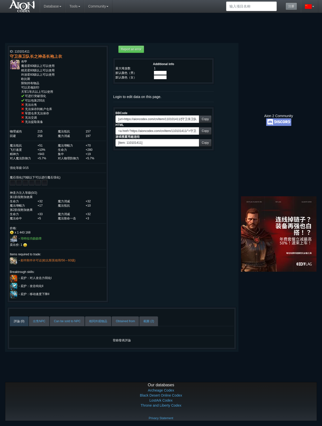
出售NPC (39, 321)
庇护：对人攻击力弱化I (36, 278)
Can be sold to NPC (67, 321)
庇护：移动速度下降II (35, 294)
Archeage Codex (161, 390)
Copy (205, 119)
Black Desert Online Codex (161, 395)
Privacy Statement (161, 418)
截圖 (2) (148, 321)
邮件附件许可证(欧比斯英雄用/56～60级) (48, 260)
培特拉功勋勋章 (31, 238)
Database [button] (52, 6)
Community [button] (98, 6)
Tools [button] (74, 6)
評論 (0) (19, 321)
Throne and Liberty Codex (161, 405)
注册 (291, 6)
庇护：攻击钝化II (32, 286)
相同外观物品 (98, 321)
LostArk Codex (161, 400)
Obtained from (125, 321)
